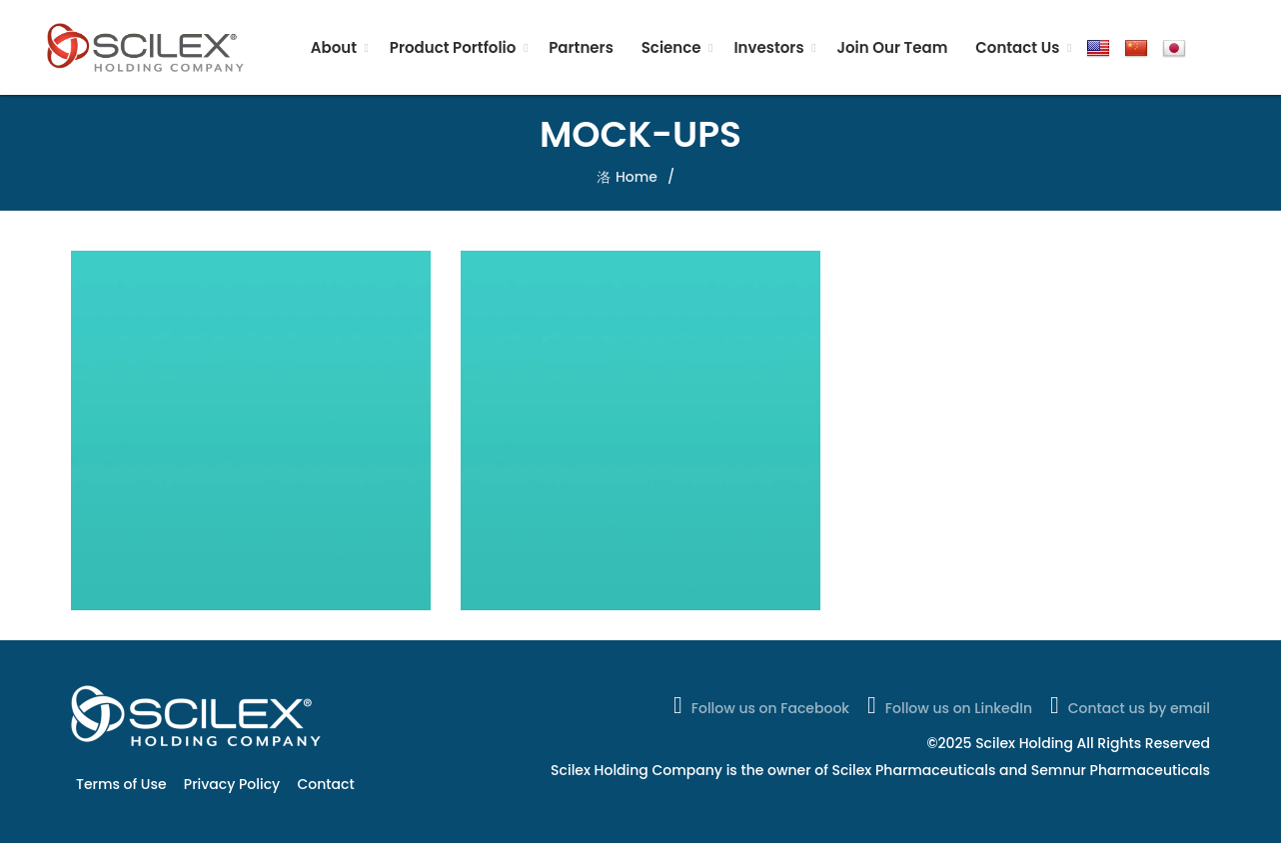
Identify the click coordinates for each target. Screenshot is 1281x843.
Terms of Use (121, 784)
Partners (581, 47)
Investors (768, 47)
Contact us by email (1128, 705)
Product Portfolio (453, 47)
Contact (326, 784)
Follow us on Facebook (759, 705)
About (334, 47)
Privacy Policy (232, 784)
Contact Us (1017, 47)
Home (636, 177)
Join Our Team (891, 47)
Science (671, 47)
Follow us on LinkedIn (947, 705)
